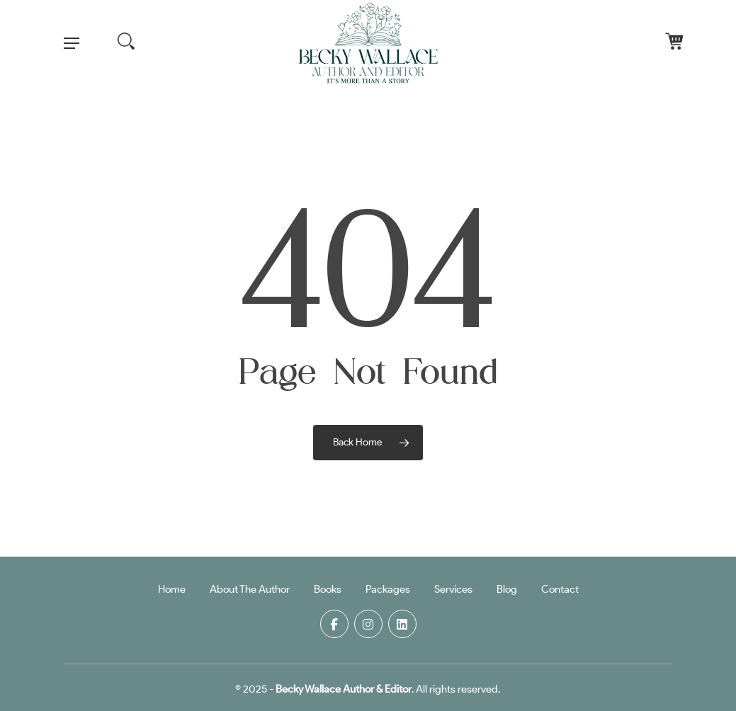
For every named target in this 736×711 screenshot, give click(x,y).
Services (453, 589)
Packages (388, 589)
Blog (507, 589)
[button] (71, 43)
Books (327, 589)
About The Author (250, 589)
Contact (560, 589)
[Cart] (655, 43)
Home (172, 589)
